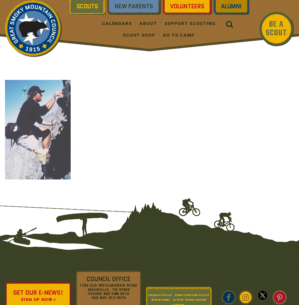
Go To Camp (179, 35)
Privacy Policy (160, 295)
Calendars (117, 23)
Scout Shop (139, 35)
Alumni (231, 6)
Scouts (87, 6)
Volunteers (187, 6)
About (148, 23)
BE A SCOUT (276, 28)
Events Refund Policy (192, 295)
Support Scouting (190, 23)
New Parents (134, 6)
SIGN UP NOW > (38, 299)
